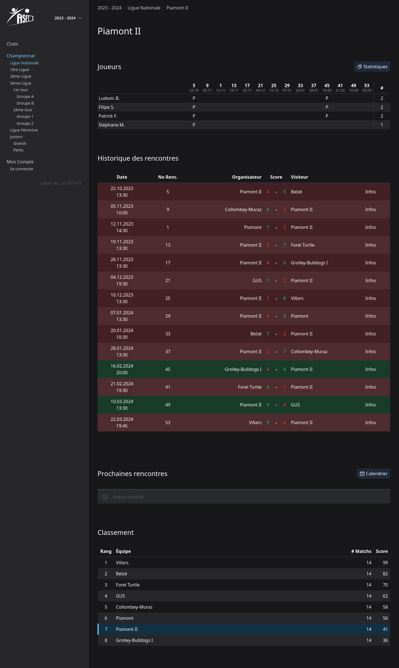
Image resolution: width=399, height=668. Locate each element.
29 (287, 85)
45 (326, 85)
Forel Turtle (302, 245)
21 (260, 85)
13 (233, 85)
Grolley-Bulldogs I (309, 263)
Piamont (253, 227)
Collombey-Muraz (243, 209)
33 (300, 85)
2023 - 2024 (68, 18)
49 (353, 85)
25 (273, 85)
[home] (20, 18)
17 (247, 85)
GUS (257, 280)
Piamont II (177, 8)
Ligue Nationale (144, 8)
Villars (297, 298)
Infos (370, 192)
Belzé (296, 192)
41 (340, 85)
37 (313, 85)
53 (366, 85)
